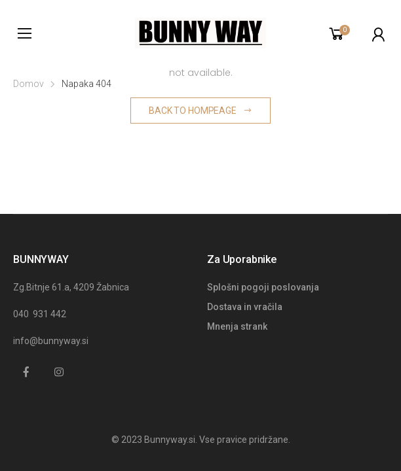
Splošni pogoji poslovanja (263, 287)
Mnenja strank (237, 326)
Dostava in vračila (244, 307)
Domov (28, 83)
